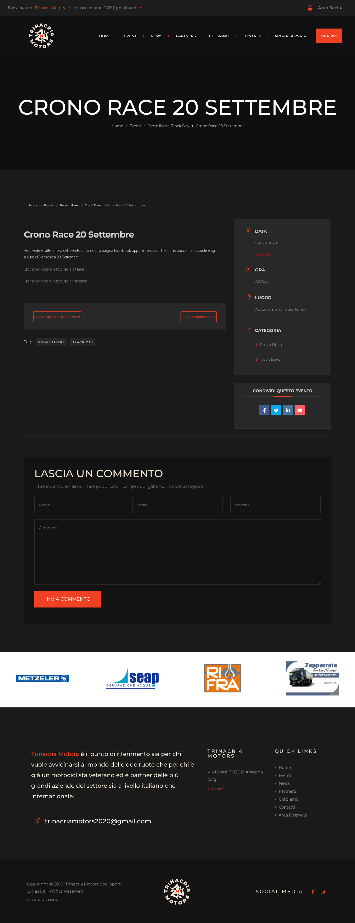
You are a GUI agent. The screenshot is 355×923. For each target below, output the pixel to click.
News (157, 36)
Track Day (83, 342)
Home (105, 36)
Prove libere (51, 342)
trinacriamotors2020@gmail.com (105, 7)
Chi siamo (219, 36)
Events (49, 205)
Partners (186, 36)
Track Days (93, 205)
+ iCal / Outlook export (187, 316)
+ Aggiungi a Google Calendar (70, 316)
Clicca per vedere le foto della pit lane (54, 269)
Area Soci (330, 7)
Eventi (131, 36)
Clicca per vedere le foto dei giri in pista (55, 281)
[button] (329, 36)
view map (216, 788)
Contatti (252, 36)
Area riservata (290, 36)
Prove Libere (69, 205)
